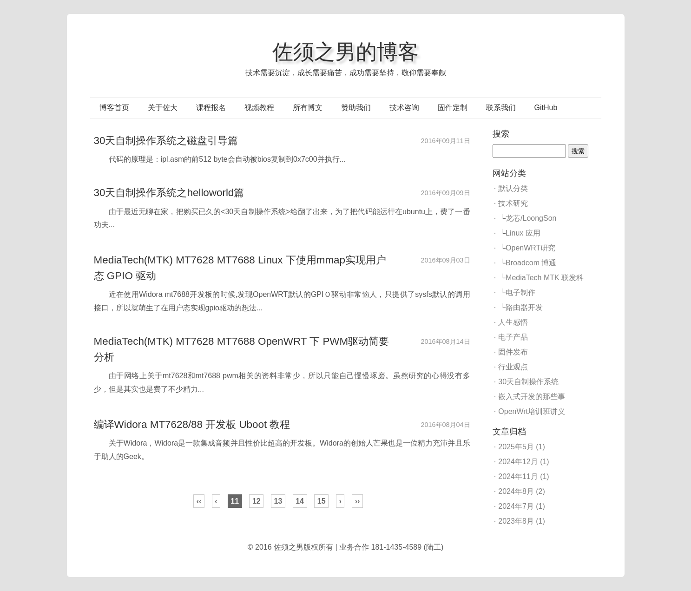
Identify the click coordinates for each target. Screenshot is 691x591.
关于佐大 (163, 108)
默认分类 (513, 188)
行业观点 (513, 367)
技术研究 (513, 203)
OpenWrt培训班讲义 (531, 411)
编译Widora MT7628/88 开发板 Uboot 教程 (192, 424)
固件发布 (513, 352)
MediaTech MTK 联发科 (545, 278)
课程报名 (211, 108)
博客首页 (114, 108)
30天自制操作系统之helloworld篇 (169, 192)
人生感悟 (513, 322)
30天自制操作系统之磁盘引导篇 (166, 140)
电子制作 (520, 292)
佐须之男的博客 (345, 51)
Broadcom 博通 (531, 263)
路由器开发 (524, 307)
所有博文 (307, 108)
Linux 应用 (523, 233)
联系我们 (501, 108)
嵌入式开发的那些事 (531, 397)
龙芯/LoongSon (531, 218)
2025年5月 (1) (521, 447)
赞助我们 (356, 108)
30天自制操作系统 (528, 382)
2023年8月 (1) (521, 521)
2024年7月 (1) (521, 506)
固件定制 (452, 108)
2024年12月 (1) (523, 462)
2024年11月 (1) (523, 476)
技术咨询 (404, 108)
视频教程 (259, 108)
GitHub (546, 108)
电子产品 (513, 337)
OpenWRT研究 (530, 248)
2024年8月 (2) (521, 491)
